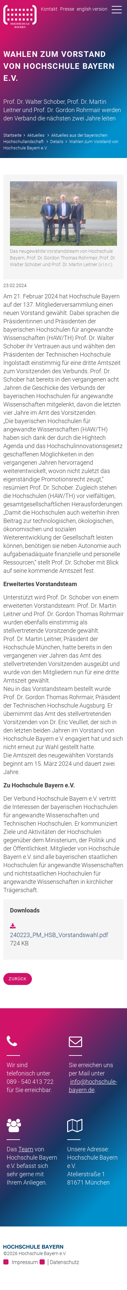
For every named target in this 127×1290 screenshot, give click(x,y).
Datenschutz (64, 1262)
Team (25, 1149)
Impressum (25, 1262)
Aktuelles (36, 135)
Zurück (18, 978)
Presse (67, 9)
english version (92, 9)
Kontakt (49, 9)
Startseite (12, 135)
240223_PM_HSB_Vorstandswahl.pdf (59, 934)
